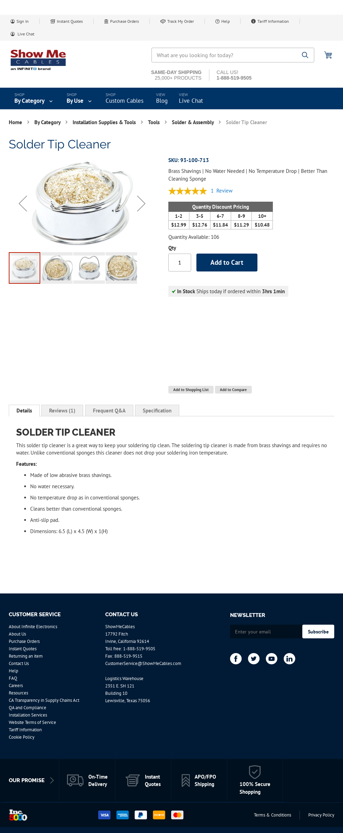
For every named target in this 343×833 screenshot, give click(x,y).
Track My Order (180, 21)
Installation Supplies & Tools (105, 122)
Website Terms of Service (32, 722)
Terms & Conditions (272, 815)
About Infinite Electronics (33, 627)
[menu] (171, 98)
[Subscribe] (318, 631)
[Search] (305, 55)
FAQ (13, 678)
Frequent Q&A (109, 410)
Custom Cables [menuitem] (124, 101)
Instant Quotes (70, 21)
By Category (48, 122)
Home (16, 122)
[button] (23, 203)
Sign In (22, 21)
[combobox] (233, 55)
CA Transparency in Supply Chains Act (44, 700)
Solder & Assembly (193, 122)
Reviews (62, 410)
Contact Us (19, 663)
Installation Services (28, 715)
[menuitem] (34, 98)
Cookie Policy (21, 737)
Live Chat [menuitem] (191, 101)
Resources (18, 693)
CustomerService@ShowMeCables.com (143, 663)
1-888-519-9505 (139, 649)
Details (24, 410)
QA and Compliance (27, 708)
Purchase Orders (124, 21)
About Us (17, 634)
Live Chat (25, 33)
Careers (16, 685)
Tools (154, 122)
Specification (157, 410)
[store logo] (38, 60)
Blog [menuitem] (162, 101)
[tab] (24, 411)
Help (225, 21)
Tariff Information (273, 21)
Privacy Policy (321, 815)
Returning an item (26, 656)
